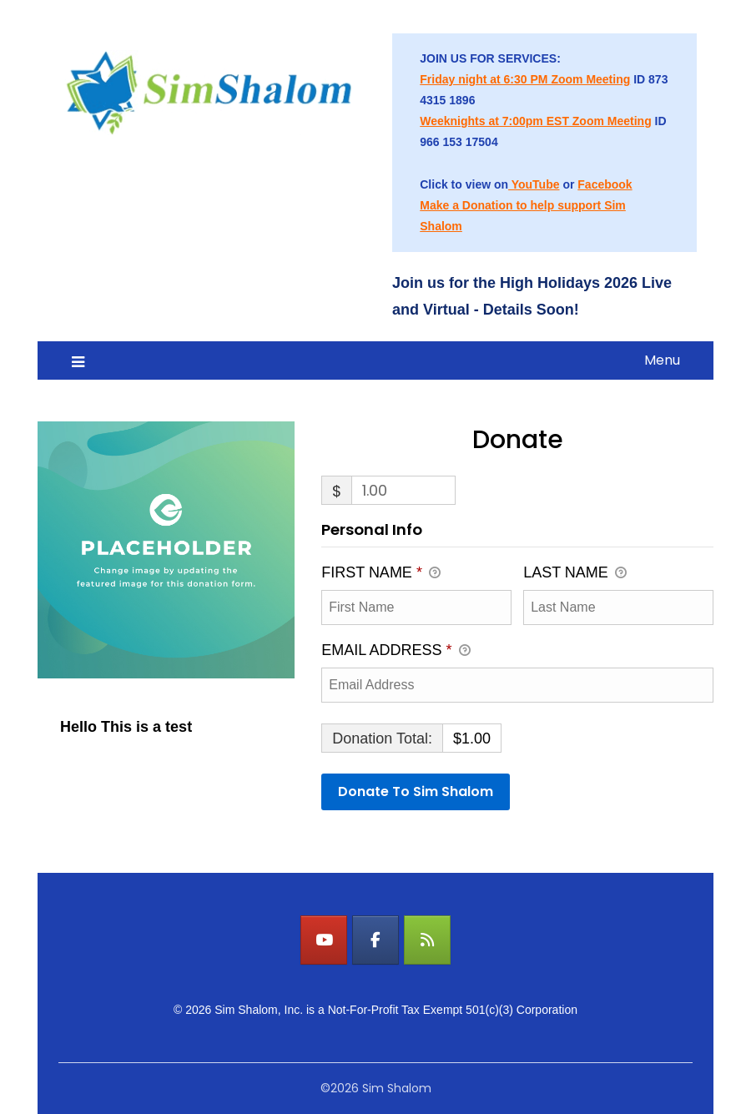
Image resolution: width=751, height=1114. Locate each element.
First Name (381, 574)
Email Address (395, 652)
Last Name (575, 574)
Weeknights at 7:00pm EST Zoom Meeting (535, 121)
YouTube (533, 184)
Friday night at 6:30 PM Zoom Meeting (525, 79)
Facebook (604, 184)
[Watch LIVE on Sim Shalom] (427, 940)
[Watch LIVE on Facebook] (375, 940)
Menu (662, 360)
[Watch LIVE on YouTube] (323, 940)
